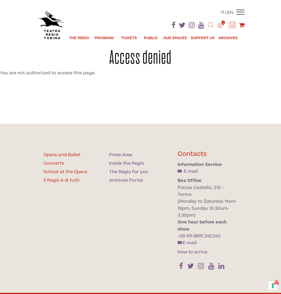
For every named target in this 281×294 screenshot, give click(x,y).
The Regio (79, 38)
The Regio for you (128, 172)
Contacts (192, 154)
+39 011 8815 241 (194, 236)
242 (216, 236)
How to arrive (192, 252)
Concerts (54, 163)
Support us (203, 38)
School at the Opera (65, 172)
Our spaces (175, 38)
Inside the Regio (126, 163)
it (223, 12)
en (230, 12)
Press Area (120, 155)
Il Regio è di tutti (61, 180)
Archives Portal (126, 180)
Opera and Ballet (62, 155)
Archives (228, 38)
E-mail (188, 171)
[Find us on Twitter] (182, 26)
